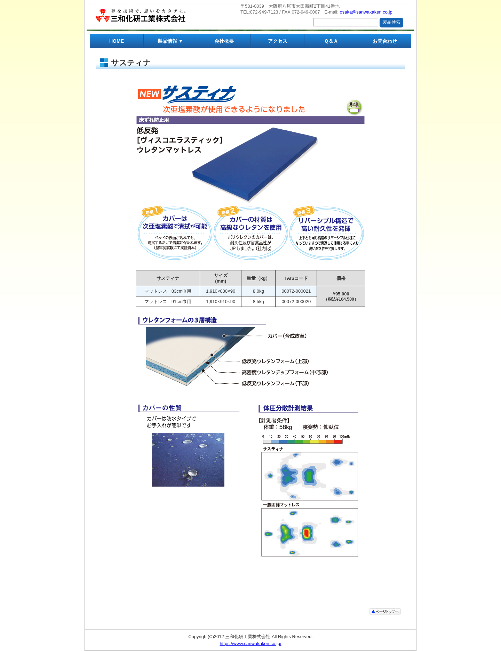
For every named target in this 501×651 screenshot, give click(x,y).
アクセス (277, 41)
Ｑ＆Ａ (331, 41)
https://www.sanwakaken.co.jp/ (250, 643)
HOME (116, 41)
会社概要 (224, 41)
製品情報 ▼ (170, 41)
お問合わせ (385, 41)
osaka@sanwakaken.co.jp (366, 12)
